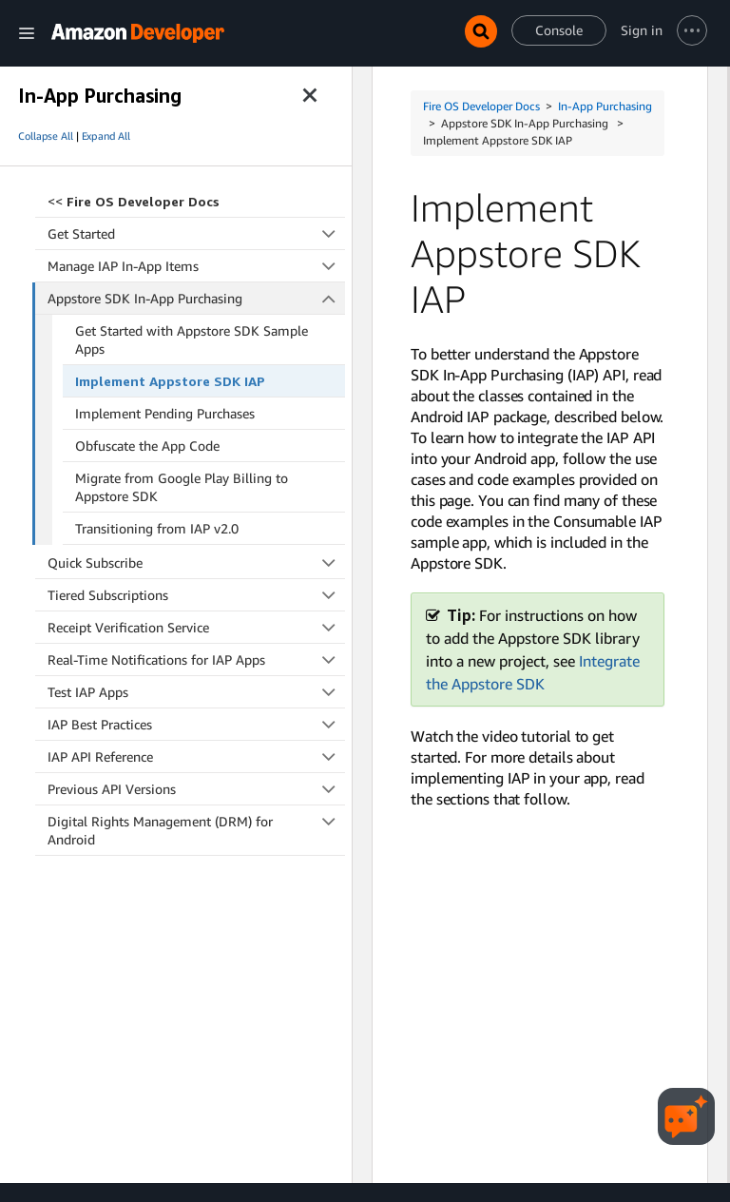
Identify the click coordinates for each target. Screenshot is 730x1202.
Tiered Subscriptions (196, 595)
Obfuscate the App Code (147, 445)
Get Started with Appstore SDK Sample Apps (191, 339)
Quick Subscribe (196, 562)
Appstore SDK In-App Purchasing (197, 298)
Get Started (196, 233)
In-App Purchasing (605, 106)
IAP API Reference (196, 756)
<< (134, 201)
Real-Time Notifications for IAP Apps (196, 659)
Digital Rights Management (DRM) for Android (196, 829)
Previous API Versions (196, 789)
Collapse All (45, 136)
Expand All (106, 136)
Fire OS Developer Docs (481, 106)
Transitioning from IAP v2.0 (157, 528)
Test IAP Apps (196, 692)
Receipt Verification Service (196, 627)
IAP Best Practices (196, 724)
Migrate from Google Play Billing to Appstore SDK (181, 487)
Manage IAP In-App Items (196, 266)
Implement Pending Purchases (165, 413)
